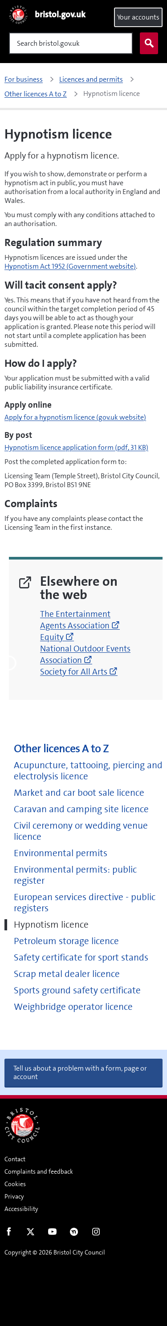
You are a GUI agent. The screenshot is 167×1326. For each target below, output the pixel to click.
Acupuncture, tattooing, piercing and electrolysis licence (88, 771)
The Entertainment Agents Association (80, 619)
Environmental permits (60, 853)
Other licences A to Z (61, 748)
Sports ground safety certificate (77, 990)
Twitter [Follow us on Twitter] (30, 1234)
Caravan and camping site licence (81, 809)
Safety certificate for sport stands (81, 957)
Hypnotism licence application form (76, 447)
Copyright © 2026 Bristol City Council (54, 1252)
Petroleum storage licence (66, 941)
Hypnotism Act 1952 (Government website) (70, 266)
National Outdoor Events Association (85, 654)
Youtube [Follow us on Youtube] (52, 1234)
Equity (57, 637)
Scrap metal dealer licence (67, 974)
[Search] (71, 43)
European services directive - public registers (84, 903)
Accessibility (21, 1209)
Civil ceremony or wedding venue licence (81, 831)
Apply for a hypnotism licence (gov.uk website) (75, 417)
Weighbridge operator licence (73, 1006)
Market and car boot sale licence (79, 792)
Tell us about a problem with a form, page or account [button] (80, 1072)
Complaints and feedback (38, 1171)
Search (147, 43)
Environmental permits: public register (75, 875)
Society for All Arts (79, 671)
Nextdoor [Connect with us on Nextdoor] (74, 1234)
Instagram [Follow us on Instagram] (96, 1234)
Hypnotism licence (51, 924)
